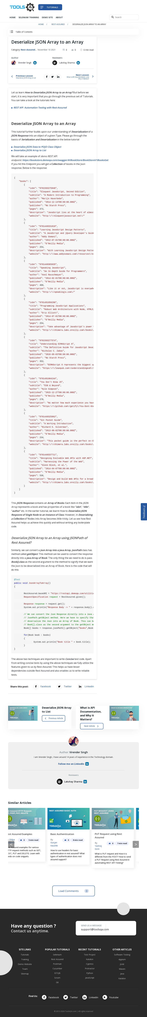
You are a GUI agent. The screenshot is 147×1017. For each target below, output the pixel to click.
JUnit (122, 964)
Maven (122, 969)
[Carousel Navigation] (73, 844)
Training (25, 959)
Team (25, 969)
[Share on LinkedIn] (58, 76)
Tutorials (25, 954)
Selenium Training (29, 17)
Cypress (89, 963)
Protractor (90, 968)
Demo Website (25, 964)
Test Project (89, 954)
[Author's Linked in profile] (35, 62)
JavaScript (89, 977)
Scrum (57, 977)
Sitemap (25, 973)
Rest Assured (57, 959)
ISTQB (57, 973)
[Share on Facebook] (46, 76)
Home (13, 17)
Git (57, 982)
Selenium (57, 954)
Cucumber (57, 968)
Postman (57, 963)
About (59, 17)
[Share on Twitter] (52, 76)
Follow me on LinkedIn (73, 764)
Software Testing (122, 954)
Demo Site (47, 17)
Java (122, 973)
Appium (122, 959)
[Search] (124, 17)
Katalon (89, 959)
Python (89, 973)
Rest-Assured (58, 24)
